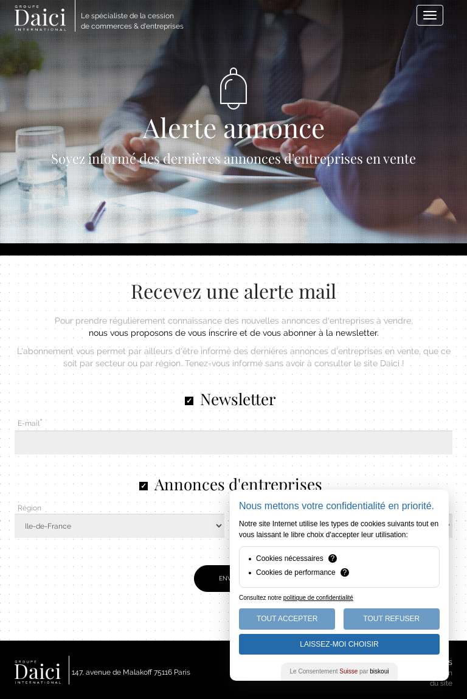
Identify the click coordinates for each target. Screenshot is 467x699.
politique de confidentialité (318, 597)
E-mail (29, 423)
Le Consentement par (339, 671)
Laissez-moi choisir (339, 644)
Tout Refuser (391, 618)
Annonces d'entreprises (238, 484)
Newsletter (238, 398)
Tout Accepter (287, 618)
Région (29, 508)
